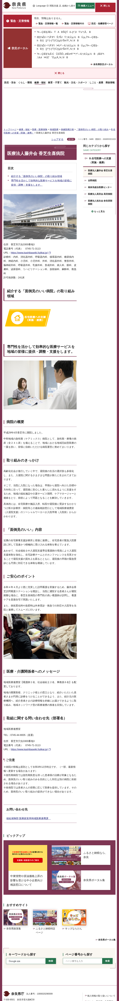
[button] (39, 6)
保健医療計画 (67, 96)
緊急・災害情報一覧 (48, 23)
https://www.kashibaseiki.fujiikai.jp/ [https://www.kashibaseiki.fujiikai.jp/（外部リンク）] (29, 219)
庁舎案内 (46, 986)
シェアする (57, 106)
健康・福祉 (24, 96)
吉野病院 (92, 147)
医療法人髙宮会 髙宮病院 (100, 161)
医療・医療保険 (39, 96)
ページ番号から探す (79, 921)
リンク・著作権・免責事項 (100, 968)
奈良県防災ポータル (103, 64)
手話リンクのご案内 (44, 980)
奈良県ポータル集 (106, 907)
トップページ (10, 96)
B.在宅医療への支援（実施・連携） (100, 127)
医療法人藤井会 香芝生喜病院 (100, 139)
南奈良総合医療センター (100, 154)
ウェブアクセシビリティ (99, 974)
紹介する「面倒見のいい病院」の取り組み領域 (36, 143)
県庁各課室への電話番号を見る (21, 986)
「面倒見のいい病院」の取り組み (92, 96)
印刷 (72, 106)
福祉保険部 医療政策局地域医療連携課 (28, 785)
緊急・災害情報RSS (74, 23)
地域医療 (54, 96)
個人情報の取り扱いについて (101, 963)
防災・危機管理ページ (102, 23)
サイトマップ (93, 980)
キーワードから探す (22, 921)
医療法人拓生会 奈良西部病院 (100, 169)
